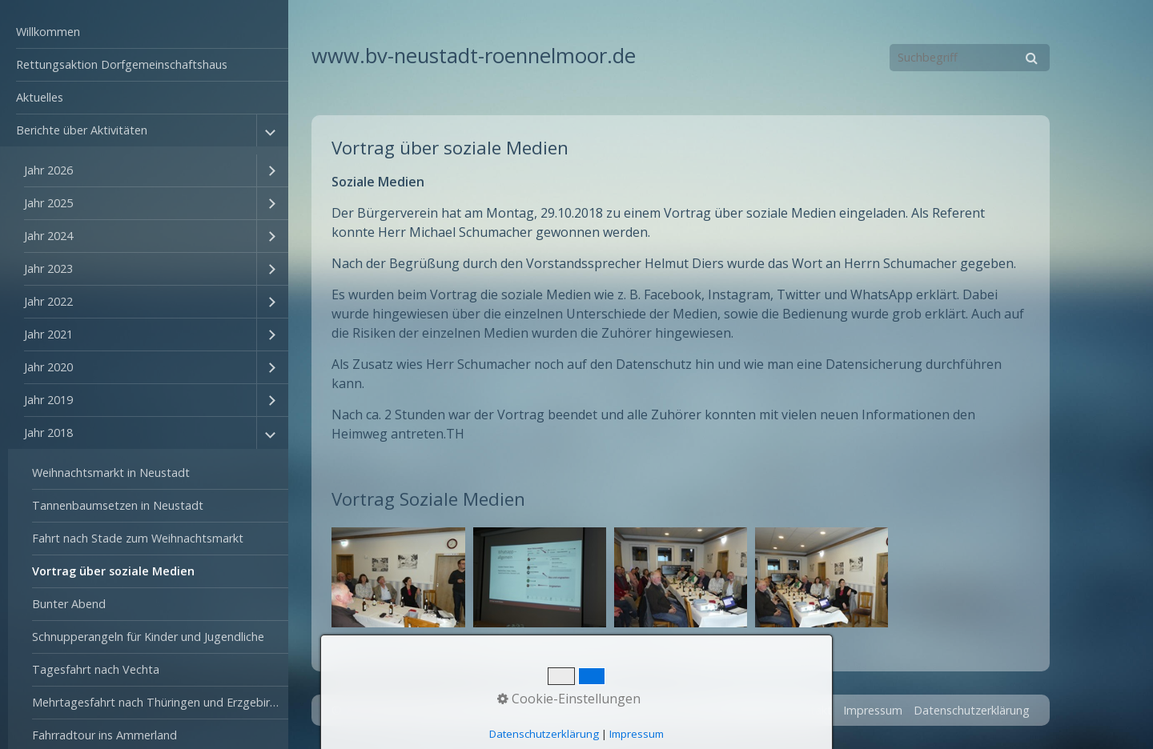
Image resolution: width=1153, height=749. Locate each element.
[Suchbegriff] (970, 57)
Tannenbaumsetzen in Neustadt (117, 505)
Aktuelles (39, 97)
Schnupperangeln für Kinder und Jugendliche (148, 636)
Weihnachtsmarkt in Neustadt (111, 472)
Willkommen (48, 31)
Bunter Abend (69, 603)
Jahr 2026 (48, 170)
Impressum (872, 710)
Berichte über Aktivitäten (81, 130)
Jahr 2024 (48, 235)
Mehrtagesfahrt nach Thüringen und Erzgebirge (157, 702)
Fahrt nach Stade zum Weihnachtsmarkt (137, 538)
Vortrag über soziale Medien (113, 571)
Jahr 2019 (48, 399)
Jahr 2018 (48, 432)
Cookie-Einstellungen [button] (569, 698)
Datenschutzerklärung (972, 710)
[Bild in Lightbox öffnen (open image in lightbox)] (397, 577)
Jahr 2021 (48, 334)
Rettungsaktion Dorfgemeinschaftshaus (121, 64)
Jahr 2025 (48, 202)
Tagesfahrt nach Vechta (95, 669)
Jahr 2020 (48, 366)
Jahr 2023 (48, 268)
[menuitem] (144, 32)
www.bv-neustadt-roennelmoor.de (473, 56)
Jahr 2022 (48, 301)
